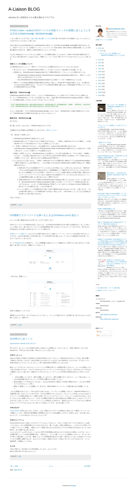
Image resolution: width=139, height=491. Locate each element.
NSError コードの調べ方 (18, 234)
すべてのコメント (104, 335)
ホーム (51, 466)
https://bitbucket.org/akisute (109, 319)
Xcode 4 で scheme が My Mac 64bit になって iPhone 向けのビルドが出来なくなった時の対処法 (117, 262)
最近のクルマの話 (105, 142)
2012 (100, 83)
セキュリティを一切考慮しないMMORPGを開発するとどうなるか (112, 54)
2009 (100, 92)
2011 (100, 86)
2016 (100, 71)
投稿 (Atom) (18, 470)
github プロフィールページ (107, 290)
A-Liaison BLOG (24, 9)
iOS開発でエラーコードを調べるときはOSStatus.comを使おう (44, 215)
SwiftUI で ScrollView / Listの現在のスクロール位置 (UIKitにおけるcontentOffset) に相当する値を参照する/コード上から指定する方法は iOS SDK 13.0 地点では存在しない (112, 242)
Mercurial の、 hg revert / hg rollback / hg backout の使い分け (117, 174)
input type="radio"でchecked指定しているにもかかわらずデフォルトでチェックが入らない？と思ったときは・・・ (112, 195)
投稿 (99, 332)
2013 (100, 80)
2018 (100, 66)
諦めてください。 (53, 130)
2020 (100, 60)
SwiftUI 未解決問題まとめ (106, 209)
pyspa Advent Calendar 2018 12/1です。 (24, 343)
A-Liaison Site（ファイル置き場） (109, 288)
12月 (101, 51)
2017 (100, 68)
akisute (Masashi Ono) (116, 29)
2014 (100, 77)
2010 (100, 89)
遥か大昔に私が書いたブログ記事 (42, 38)
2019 (100, 62)
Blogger (73, 485)
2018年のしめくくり (21, 338)
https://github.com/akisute (108, 314)
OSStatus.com (20, 243)
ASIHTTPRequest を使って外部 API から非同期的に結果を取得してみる (112, 157)
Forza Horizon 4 (15, 411)
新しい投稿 (14, 466)
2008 (100, 95)
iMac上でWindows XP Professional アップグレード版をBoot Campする (112, 223)
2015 (100, 74)
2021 (100, 48)
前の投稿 (87, 466)
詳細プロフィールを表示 (104, 40)
